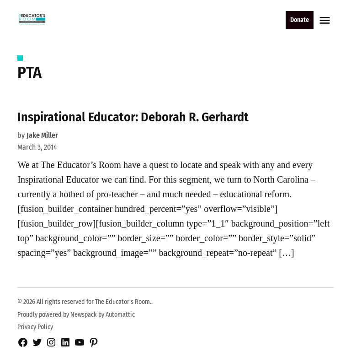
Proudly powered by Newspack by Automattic (76, 315)
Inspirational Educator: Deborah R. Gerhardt (133, 116)
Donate (299, 20)
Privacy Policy (35, 327)
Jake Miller (42, 135)
